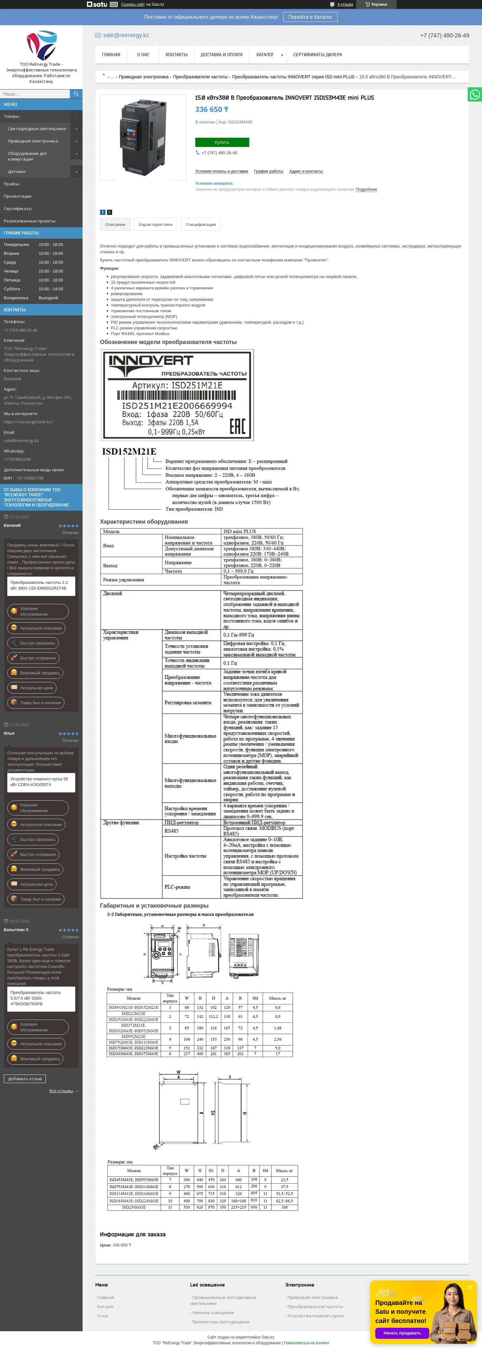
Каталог (265, 54)
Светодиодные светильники (37, 128)
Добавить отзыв (25, 1078)
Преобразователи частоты (200, 76)
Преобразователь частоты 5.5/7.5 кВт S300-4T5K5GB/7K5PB (35, 998)
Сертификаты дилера (317, 54)
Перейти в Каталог (310, 17)
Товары (11, 116)
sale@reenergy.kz (21, 440)
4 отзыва (345, 4)
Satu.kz (268, 1337)
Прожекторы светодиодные (221, 1322)
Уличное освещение (213, 1312)
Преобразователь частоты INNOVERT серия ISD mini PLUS (293, 76)
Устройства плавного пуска (316, 1316)
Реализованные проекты (30, 221)
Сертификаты (18, 208)
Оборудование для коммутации (27, 156)
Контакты (177, 54)
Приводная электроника (33, 141)
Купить (222, 142)
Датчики (16, 171)
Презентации (17, 196)
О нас (143, 54)
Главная (111, 54)
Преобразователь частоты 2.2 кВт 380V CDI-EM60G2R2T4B (39, 585)
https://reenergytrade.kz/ (28, 422)
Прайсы (11, 184)
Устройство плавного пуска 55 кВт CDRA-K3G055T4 (39, 782)
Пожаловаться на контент (306, 1343)
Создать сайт (133, 4)
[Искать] (76, 94)
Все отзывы (61, 1091)
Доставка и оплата (222, 54)
